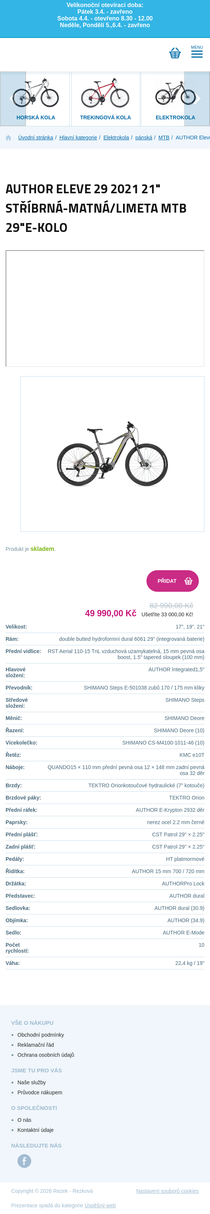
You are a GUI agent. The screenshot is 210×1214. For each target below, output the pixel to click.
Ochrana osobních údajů (45, 1055)
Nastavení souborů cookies (167, 1191)
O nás (24, 1120)
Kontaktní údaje (35, 1130)
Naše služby (31, 1082)
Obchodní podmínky (40, 1035)
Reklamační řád (35, 1045)
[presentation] (13, 98)
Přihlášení (32, 52)
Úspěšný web (100, 1205)
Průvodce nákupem (39, 1092)
